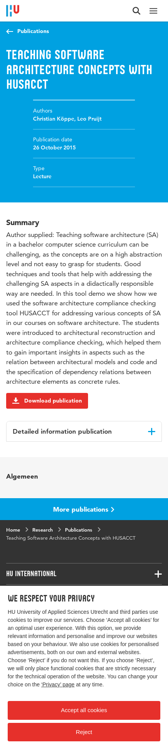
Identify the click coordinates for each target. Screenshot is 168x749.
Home (13, 530)
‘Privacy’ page (58, 684)
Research (42, 530)
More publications (84, 509)
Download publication (47, 400)
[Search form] (136, 10)
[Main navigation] (153, 10)
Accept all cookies (84, 710)
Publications (33, 31)
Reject (84, 732)
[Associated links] (84, 573)
